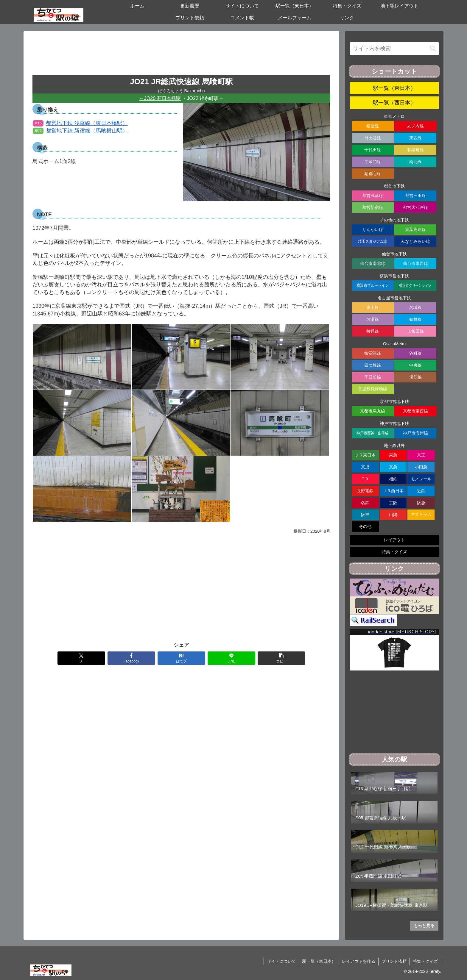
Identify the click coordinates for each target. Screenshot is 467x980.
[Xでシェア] (81, 658)
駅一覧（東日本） (394, 88)
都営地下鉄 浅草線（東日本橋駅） (80, 123)
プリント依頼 (394, 961)
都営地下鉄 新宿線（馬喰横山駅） (80, 131)
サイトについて (281, 961)
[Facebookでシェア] (131, 658)
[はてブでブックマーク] (181, 658)
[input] (394, 48)
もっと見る (424, 925)
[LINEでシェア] (231, 658)
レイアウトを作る (358, 961)
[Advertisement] (181, 55)
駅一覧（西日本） (394, 103)
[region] (394, 649)
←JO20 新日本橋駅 (159, 98)
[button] (281, 658)
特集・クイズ (425, 961)
